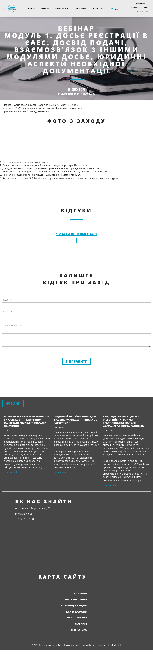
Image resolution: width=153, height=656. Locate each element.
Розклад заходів (74, 605)
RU (111, 8)
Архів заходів (76, 611)
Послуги (81, 8)
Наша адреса (142, 11)
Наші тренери (77, 617)
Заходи (44, 8)
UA (115, 8)
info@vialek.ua (141, 3)
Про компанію (63, 8)
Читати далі (10, 472)
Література (97, 8)
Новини (81, 623)
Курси (31, 8)
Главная (80, 593)
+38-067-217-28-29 (139, 7)
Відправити (76, 361)
